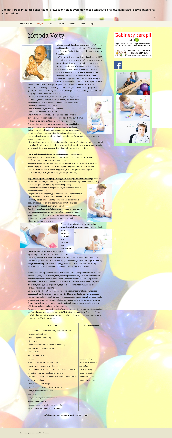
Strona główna (26, 24)
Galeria (82, 24)
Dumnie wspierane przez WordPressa (34, 433)
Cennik (72, 24)
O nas (50, 24)
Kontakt (61, 24)
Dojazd (92, 24)
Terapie (40, 24)
